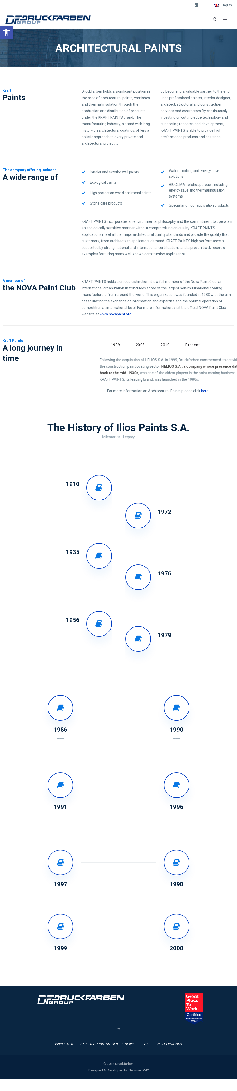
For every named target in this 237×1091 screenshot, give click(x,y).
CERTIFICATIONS (169, 1044)
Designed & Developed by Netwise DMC (118, 1070)
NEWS (129, 1044)
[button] (6, 32)
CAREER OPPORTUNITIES (99, 1044)
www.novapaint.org (115, 314)
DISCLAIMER (64, 1044)
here (205, 391)
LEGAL (145, 1044)
